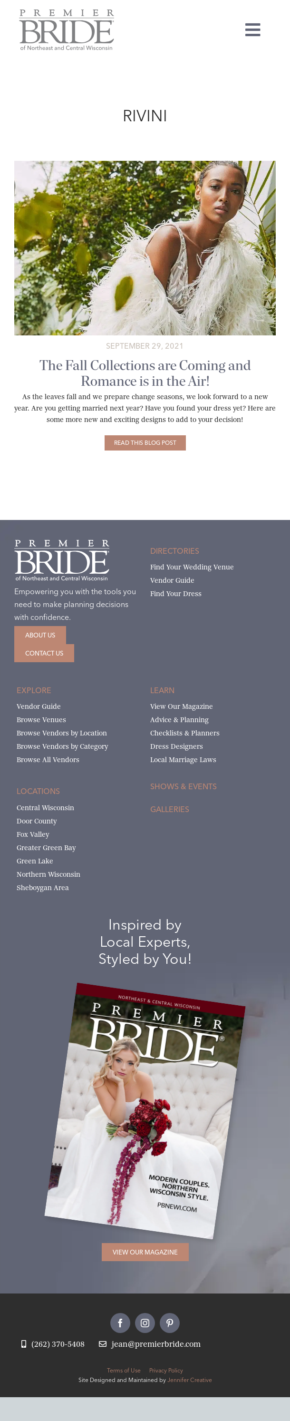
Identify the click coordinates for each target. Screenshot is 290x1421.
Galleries (169, 809)
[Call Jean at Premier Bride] (53, 1344)
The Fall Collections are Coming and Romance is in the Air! (145, 373)
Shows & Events (183, 786)
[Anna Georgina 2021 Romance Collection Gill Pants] (145, 164)
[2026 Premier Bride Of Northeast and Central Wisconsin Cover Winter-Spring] (161, 998)
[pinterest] (170, 1323)
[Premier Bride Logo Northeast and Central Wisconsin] (66, 13)
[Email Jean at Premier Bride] (150, 1344)
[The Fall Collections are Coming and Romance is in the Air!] (145, 443)
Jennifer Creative (189, 1379)
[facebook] (120, 1323)
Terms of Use (124, 1370)
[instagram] (145, 1323)
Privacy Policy (166, 1370)
